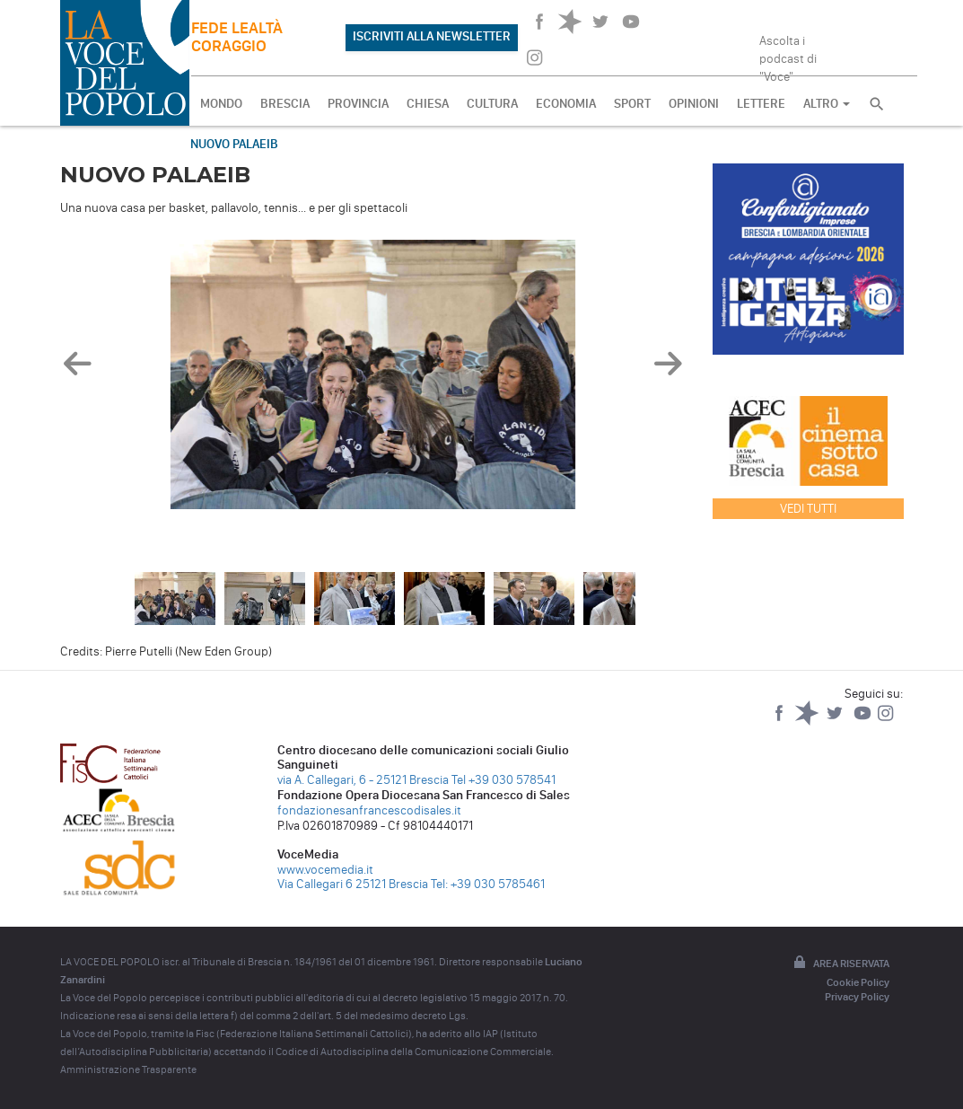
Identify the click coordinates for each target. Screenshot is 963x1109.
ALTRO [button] (826, 103)
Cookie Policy (858, 982)
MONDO (221, 103)
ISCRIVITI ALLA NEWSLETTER (432, 36)
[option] (373, 379)
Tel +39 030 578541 (503, 780)
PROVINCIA (358, 103)
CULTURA (492, 103)
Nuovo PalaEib (234, 144)
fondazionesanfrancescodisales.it (369, 810)
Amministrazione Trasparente (128, 1069)
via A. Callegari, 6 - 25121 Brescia (363, 780)
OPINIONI (694, 103)
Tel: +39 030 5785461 (488, 884)
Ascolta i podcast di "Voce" (788, 53)
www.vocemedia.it (325, 869)
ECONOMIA (566, 103)
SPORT (632, 103)
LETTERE (761, 103)
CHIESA (428, 103)
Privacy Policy (857, 996)
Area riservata (840, 964)
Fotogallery (115, 144)
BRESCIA (285, 103)
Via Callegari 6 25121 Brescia (352, 884)
